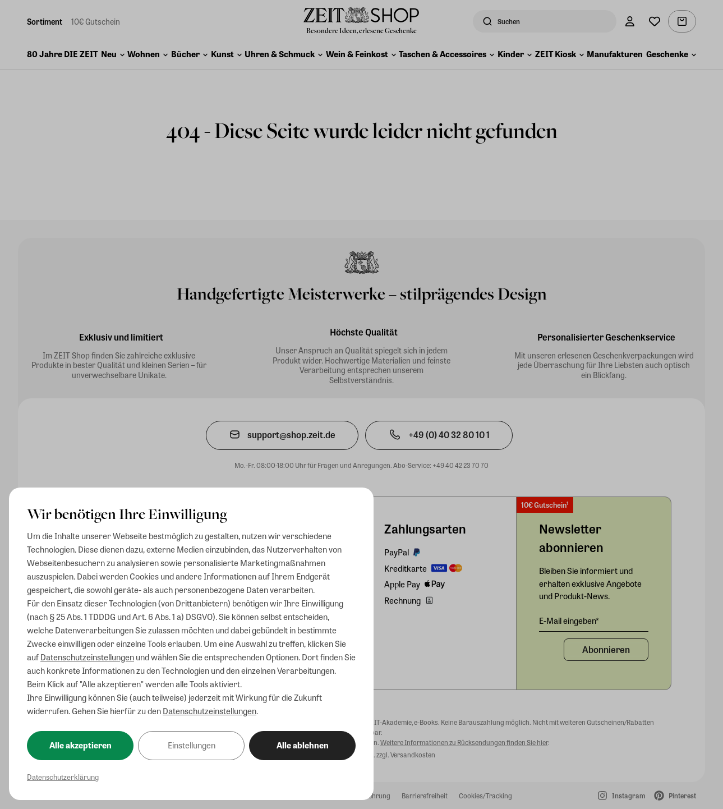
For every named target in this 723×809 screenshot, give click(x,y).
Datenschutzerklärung (63, 776)
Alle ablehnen (303, 745)
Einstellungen (191, 745)
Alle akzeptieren (80, 745)
